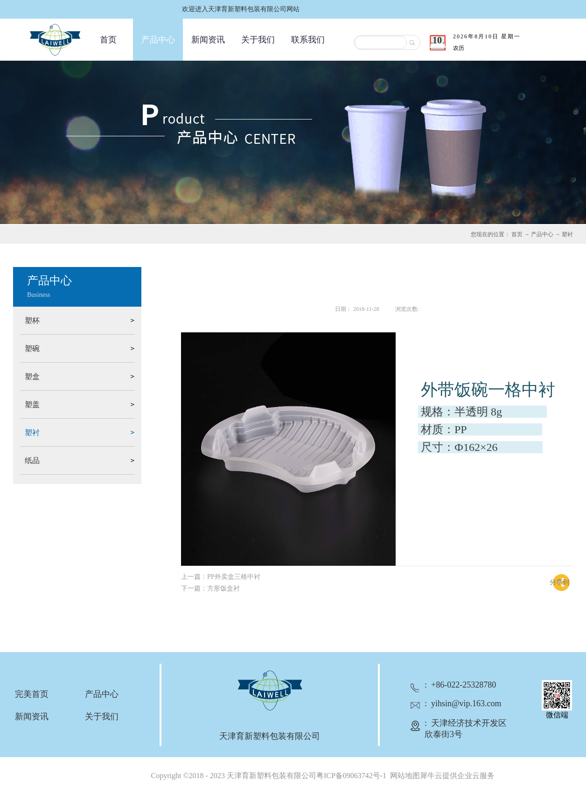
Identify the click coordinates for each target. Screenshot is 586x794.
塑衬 (567, 234)
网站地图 (403, 776)
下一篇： (210, 588)
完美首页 (32, 694)
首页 (108, 39)
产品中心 (542, 234)
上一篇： (220, 576)
